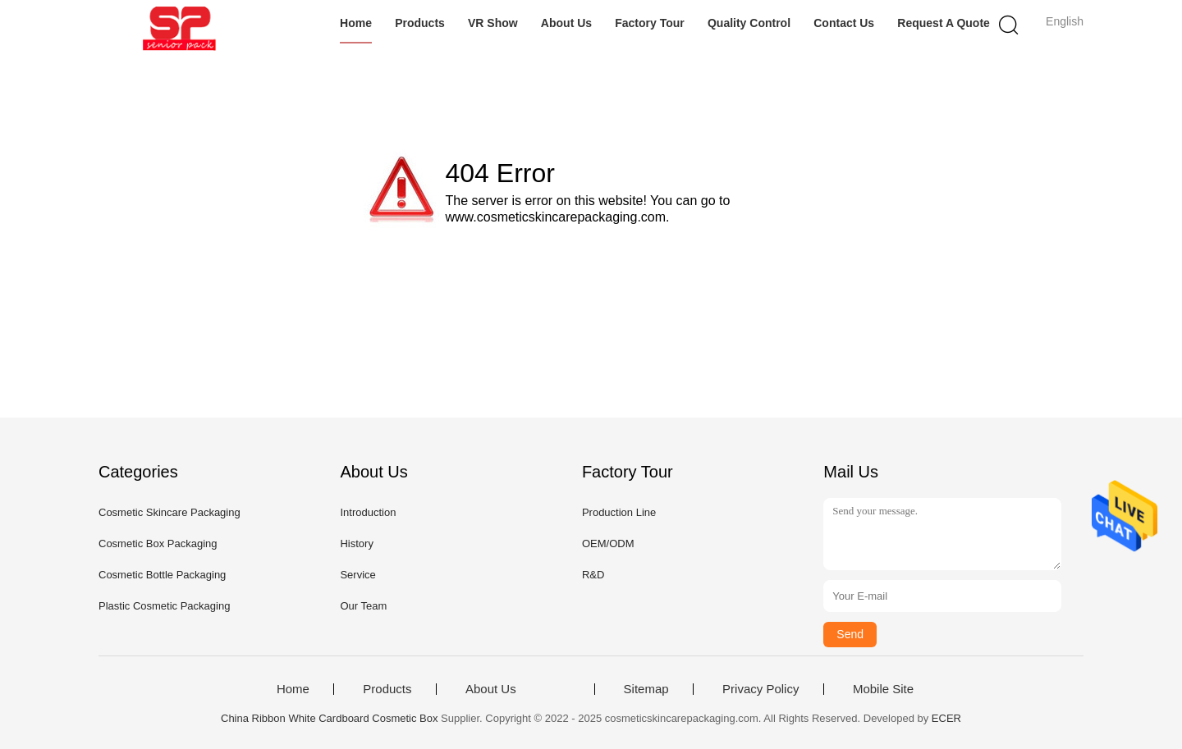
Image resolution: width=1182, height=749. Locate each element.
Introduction (368, 512)
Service (357, 575)
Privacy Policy (760, 689)
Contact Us (843, 23)
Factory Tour (650, 23)
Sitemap (646, 689)
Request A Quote (943, 23)
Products (420, 23)
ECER (946, 718)
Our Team (363, 606)
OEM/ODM (608, 543)
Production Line (619, 512)
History (356, 543)
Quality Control (749, 23)
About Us (566, 23)
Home (356, 23)
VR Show (493, 23)
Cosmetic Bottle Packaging (162, 575)
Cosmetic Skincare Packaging (169, 512)
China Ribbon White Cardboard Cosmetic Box (329, 718)
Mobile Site (883, 689)
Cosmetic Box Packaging (158, 543)
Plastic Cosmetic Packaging (164, 606)
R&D (593, 575)
